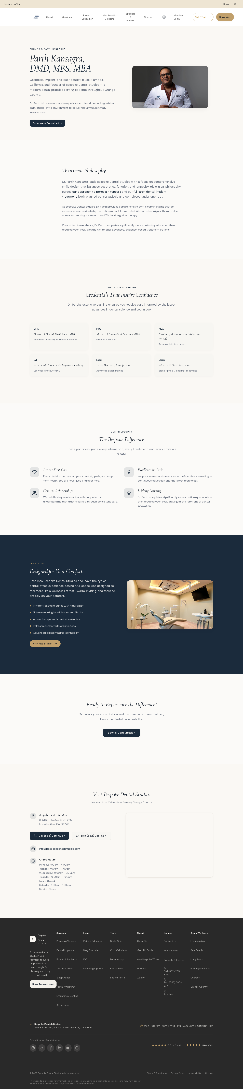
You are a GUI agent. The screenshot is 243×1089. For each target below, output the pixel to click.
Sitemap (209, 1073)
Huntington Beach (200, 968)
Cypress (195, 977)
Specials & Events (174, 960)
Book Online (116, 968)
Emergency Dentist (67, 995)
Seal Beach (197, 950)
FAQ (85, 959)
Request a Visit (12, 4)
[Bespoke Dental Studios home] (36, 17)
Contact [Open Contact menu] (150, 17)
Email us (168, 993)
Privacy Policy (177, 1073)
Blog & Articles (91, 950)
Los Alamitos (198, 941)
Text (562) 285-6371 (91, 835)
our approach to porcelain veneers (96, 192)
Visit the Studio (45, 643)
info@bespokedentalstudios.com (59, 849)
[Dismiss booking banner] (235, 4)
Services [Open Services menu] (68, 17)
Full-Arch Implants (67, 959)
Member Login (178, 17)
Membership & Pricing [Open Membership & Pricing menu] (111, 17)
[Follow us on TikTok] (41, 1048)
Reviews (141, 968)
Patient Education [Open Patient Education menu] (89, 17)
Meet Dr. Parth (145, 950)
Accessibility (194, 1073)
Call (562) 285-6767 (49, 835)
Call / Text (203, 17)
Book (226, 4)
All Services (63, 1005)
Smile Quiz (116, 941)
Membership (117, 959)
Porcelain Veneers (66, 941)
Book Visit (225, 17)
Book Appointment (43, 984)
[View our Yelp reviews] (199, 1045)
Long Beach (197, 959)
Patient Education (93, 941)
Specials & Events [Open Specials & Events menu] (132, 17)
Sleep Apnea (64, 977)
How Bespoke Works (148, 959)
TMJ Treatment (65, 968)
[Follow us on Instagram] (164, 17)
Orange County (199, 986)
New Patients (171, 950)
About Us (142, 941)
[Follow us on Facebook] (50, 1048)
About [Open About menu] (51, 17)
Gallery (141, 977)
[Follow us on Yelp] (68, 1048)
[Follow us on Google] (77, 1048)
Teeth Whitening (66, 986)
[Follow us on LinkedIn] (59, 1048)
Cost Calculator (119, 950)
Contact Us (170, 941)
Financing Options (93, 968)
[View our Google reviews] (167, 1045)
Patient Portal (117, 977)
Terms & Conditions (157, 1073)
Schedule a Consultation (47, 123)
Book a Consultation (121, 732)
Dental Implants (65, 950)
